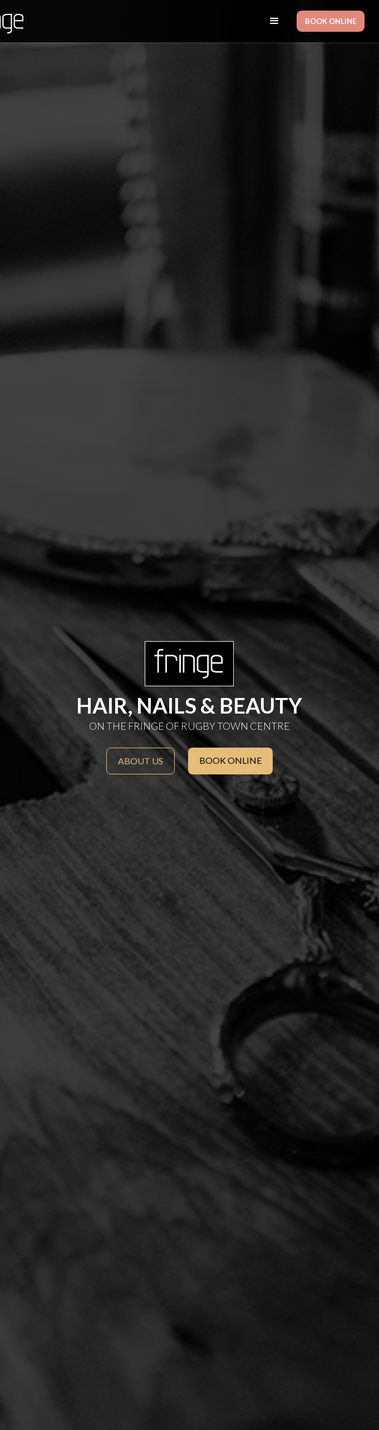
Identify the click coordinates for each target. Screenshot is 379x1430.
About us (140, 760)
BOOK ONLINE (330, 21)
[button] (274, 21)
